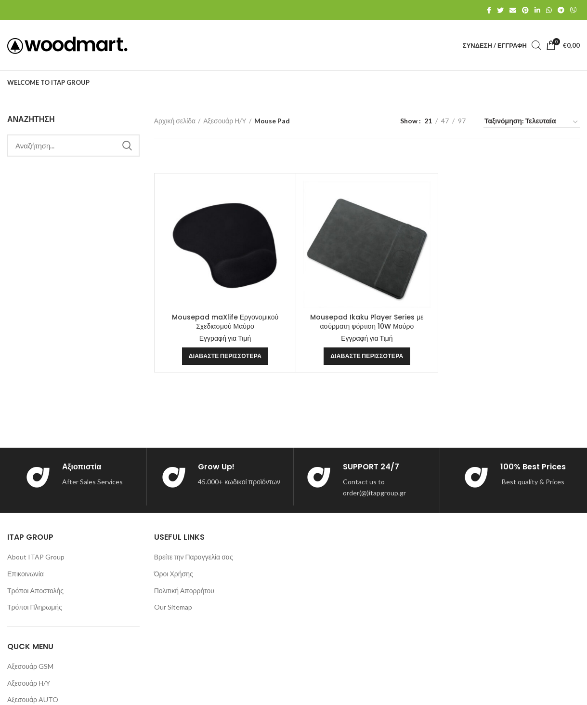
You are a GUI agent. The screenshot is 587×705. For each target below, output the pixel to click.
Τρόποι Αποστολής (35, 590)
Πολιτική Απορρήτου (184, 590)
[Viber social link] (573, 10)
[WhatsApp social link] (549, 10)
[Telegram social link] (561, 10)
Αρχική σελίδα (175, 121)
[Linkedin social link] (537, 10)
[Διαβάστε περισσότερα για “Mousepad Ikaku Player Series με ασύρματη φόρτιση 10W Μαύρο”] (367, 356)
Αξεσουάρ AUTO (32, 699)
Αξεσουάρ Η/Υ (224, 121)
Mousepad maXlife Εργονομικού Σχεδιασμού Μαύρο (225, 322)
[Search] (73, 145)
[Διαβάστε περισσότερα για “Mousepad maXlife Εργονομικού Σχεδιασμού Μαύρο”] (225, 356)
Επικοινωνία (25, 574)
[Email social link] (513, 10)
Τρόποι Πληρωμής (34, 607)
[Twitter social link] (500, 10)
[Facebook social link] (489, 10)
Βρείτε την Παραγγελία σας (193, 557)
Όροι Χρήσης (173, 574)
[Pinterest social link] (525, 10)
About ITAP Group (36, 557)
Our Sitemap (173, 607)
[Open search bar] (536, 45)
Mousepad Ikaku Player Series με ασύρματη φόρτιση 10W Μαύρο (366, 322)
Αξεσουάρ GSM (30, 666)
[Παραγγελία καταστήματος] (531, 123)
